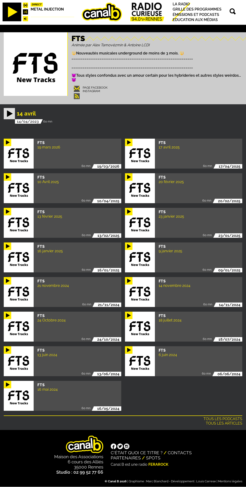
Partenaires (126, 457)
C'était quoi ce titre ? (137, 452)
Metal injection (47, 9)
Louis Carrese (206, 481)
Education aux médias (195, 20)
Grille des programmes (197, 9)
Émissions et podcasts (196, 14)
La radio (181, 4)
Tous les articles (224, 423)
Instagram (91, 91)
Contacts (180, 452)
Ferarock (158, 464)
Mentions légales (230, 481)
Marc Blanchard (157, 481)
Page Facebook (95, 87)
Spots (153, 457)
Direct (37, 4)
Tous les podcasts (222, 419)
